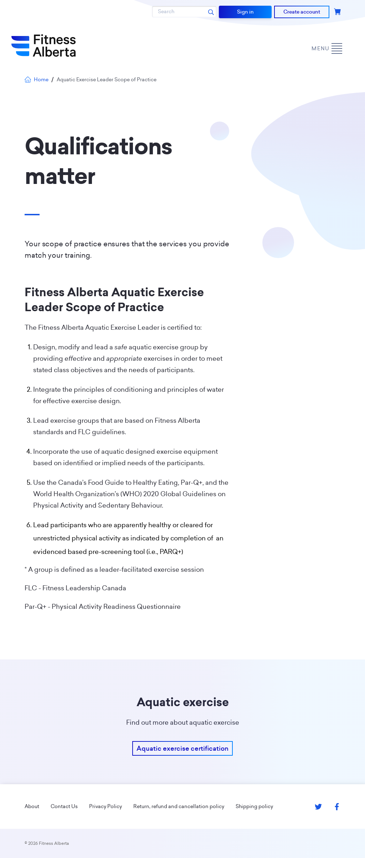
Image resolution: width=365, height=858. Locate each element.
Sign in (245, 11)
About (32, 806)
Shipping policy (254, 806)
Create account (301, 11)
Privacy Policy (105, 806)
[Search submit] (211, 12)
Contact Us (64, 806)
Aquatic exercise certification (182, 748)
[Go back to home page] (43, 46)
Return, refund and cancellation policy (178, 806)
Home (36, 79)
